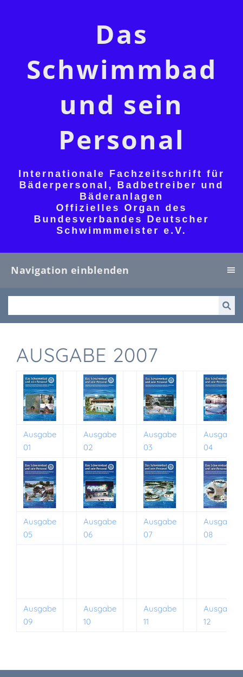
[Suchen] (113, 305)
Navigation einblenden (70, 270)
